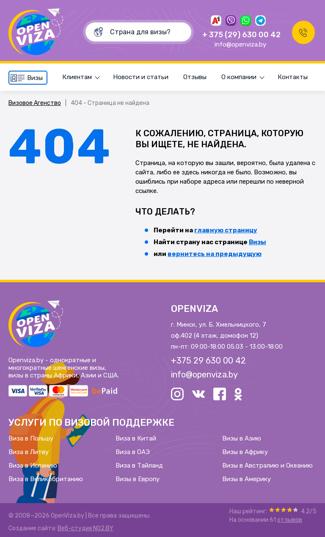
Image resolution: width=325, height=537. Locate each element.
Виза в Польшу (30, 438)
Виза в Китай (136, 438)
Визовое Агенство (34, 103)
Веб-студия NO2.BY (85, 528)
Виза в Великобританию (45, 479)
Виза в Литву (28, 452)
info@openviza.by (238, 44)
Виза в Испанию (32, 465)
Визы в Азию (241, 438)
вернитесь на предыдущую (215, 254)
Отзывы (195, 77)
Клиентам (77, 77)
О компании (238, 77)
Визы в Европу (138, 479)
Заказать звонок (302, 32)
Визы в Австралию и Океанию (267, 465)
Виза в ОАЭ (133, 452)
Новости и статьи (140, 77)
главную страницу (225, 230)
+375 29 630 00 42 (208, 360)
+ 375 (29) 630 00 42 (240, 34)
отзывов (289, 519)
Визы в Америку (246, 479)
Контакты (293, 77)
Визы (257, 242)
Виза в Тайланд (139, 465)
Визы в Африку (245, 452)
